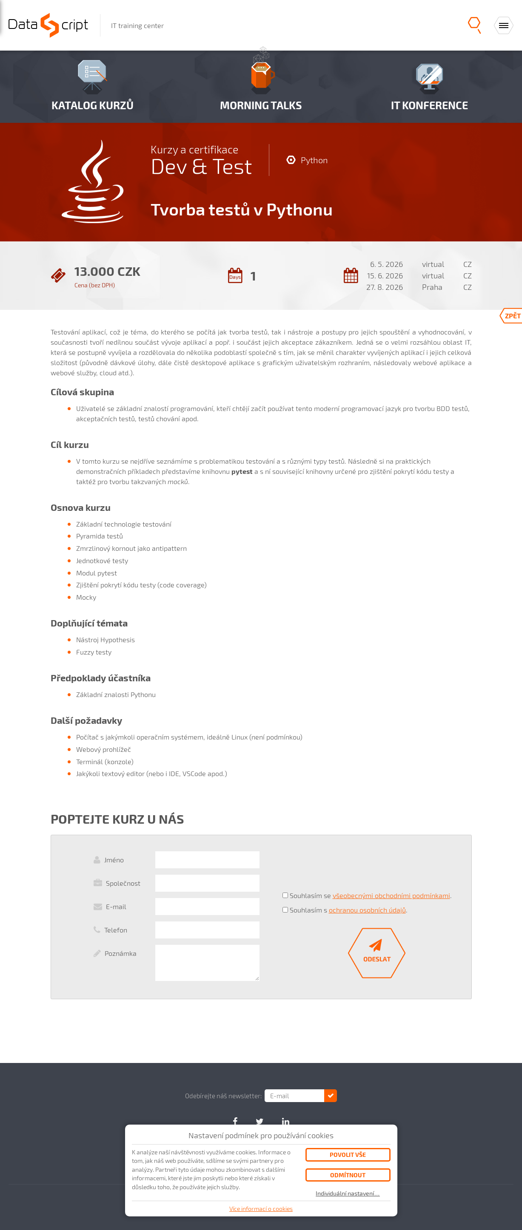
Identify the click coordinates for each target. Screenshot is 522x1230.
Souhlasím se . (371, 895)
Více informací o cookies (261, 1208)
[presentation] (347, 867)
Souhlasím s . (349, 910)
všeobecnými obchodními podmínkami (391, 895)
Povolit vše (348, 1154)
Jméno (114, 860)
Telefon (115, 930)
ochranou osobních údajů (367, 910)
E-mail (116, 906)
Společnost (123, 883)
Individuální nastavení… (348, 1193)
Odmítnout (347, 1175)
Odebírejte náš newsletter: (223, 1096)
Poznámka (121, 953)
